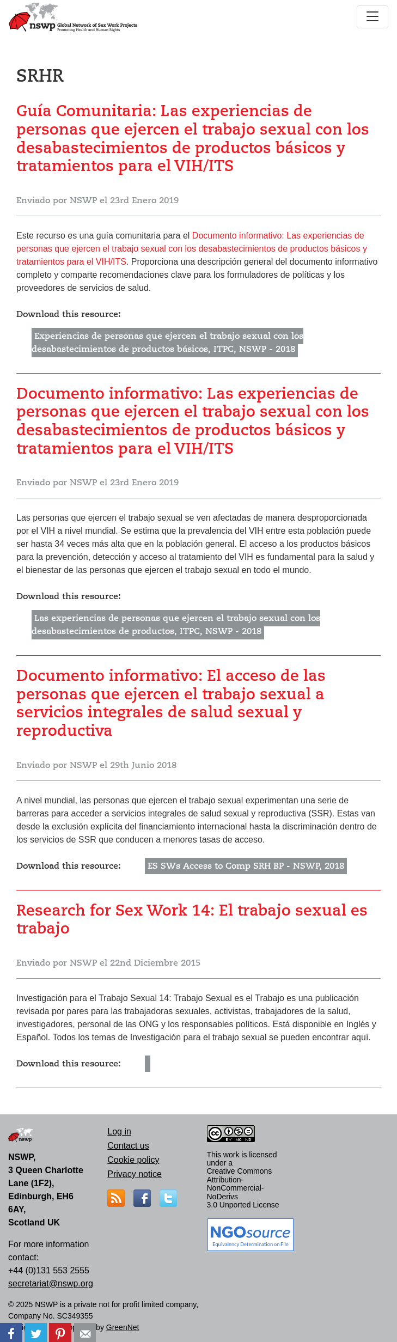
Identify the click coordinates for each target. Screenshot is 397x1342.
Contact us (128, 1145)
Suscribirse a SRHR (20, 1092)
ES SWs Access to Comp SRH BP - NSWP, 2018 (246, 866)
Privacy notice (134, 1174)
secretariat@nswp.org (50, 1283)
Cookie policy (133, 1159)
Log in (119, 1131)
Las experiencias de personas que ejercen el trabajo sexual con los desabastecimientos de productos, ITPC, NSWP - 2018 (176, 625)
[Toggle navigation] (372, 16)
